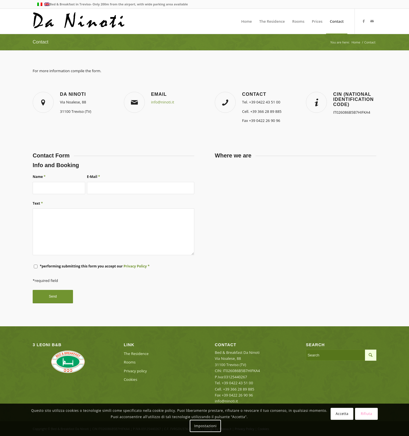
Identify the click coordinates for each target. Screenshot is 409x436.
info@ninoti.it (162, 102)
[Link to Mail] (372, 21)
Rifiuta (366, 413)
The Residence (136, 353)
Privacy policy (135, 370)
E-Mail (93, 176)
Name (39, 176)
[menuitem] (246, 21)
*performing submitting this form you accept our (94, 266)
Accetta (342, 413)
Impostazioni (205, 425)
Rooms (130, 362)
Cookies (130, 379)
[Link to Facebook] (363, 21)
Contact (40, 42)
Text (38, 203)
